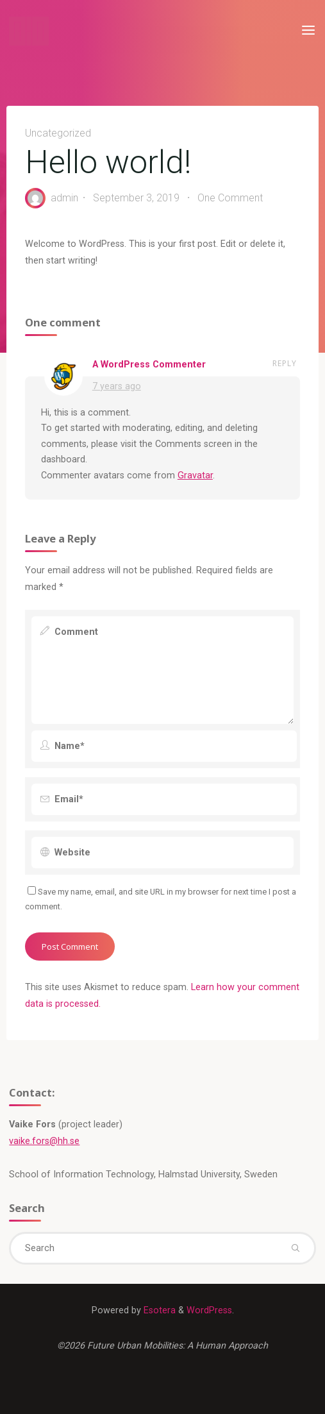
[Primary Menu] (308, 30)
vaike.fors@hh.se (44, 1141)
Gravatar (195, 475)
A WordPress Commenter (149, 364)
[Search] (295, 1248)
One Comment (230, 197)
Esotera (158, 1310)
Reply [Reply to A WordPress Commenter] (284, 363)
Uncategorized (58, 133)
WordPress (209, 1310)
